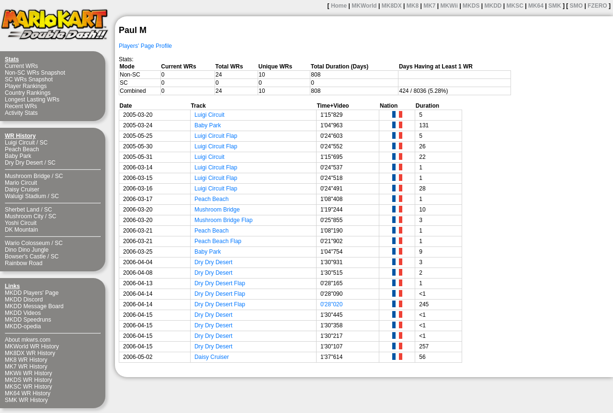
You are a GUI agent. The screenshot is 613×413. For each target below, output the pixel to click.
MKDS (471, 5)
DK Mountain (21, 229)
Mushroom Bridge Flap (223, 220)
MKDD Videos (23, 313)
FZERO (597, 5)
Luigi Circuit (20, 142)
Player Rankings (25, 86)
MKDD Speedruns (28, 319)
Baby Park (18, 156)
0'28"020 (331, 304)
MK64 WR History (27, 393)
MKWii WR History (28, 373)
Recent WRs (21, 106)
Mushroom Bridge (27, 176)
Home (339, 5)
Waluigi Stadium (25, 196)
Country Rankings (27, 92)
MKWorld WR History (32, 346)
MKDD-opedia (23, 326)
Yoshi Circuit (20, 223)
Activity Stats (21, 113)
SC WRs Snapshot (29, 79)
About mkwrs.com (27, 339)
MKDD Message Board (34, 306)
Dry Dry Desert (24, 162)
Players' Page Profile (145, 46)
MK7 (429, 5)
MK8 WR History (26, 360)
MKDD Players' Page (31, 293)
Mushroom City (24, 216)
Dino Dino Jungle (26, 249)
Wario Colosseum (27, 243)
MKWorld (364, 5)
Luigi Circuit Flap (215, 136)
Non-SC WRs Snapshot (35, 72)
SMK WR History (26, 400)
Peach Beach (22, 149)
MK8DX (392, 5)
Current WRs (21, 66)
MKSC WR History (28, 386)
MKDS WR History (28, 380)
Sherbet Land (22, 209)
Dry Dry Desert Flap (219, 283)
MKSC (515, 5)
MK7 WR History (26, 366)
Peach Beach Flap (217, 241)
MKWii (449, 5)
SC (44, 142)
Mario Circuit (21, 182)
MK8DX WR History (30, 353)
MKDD (492, 5)
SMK (554, 5)
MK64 (536, 5)
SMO (576, 5)
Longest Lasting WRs (32, 99)
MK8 (413, 5)
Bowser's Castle (25, 256)
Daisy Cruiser (22, 189)
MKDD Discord (24, 299)
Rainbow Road (24, 263)
